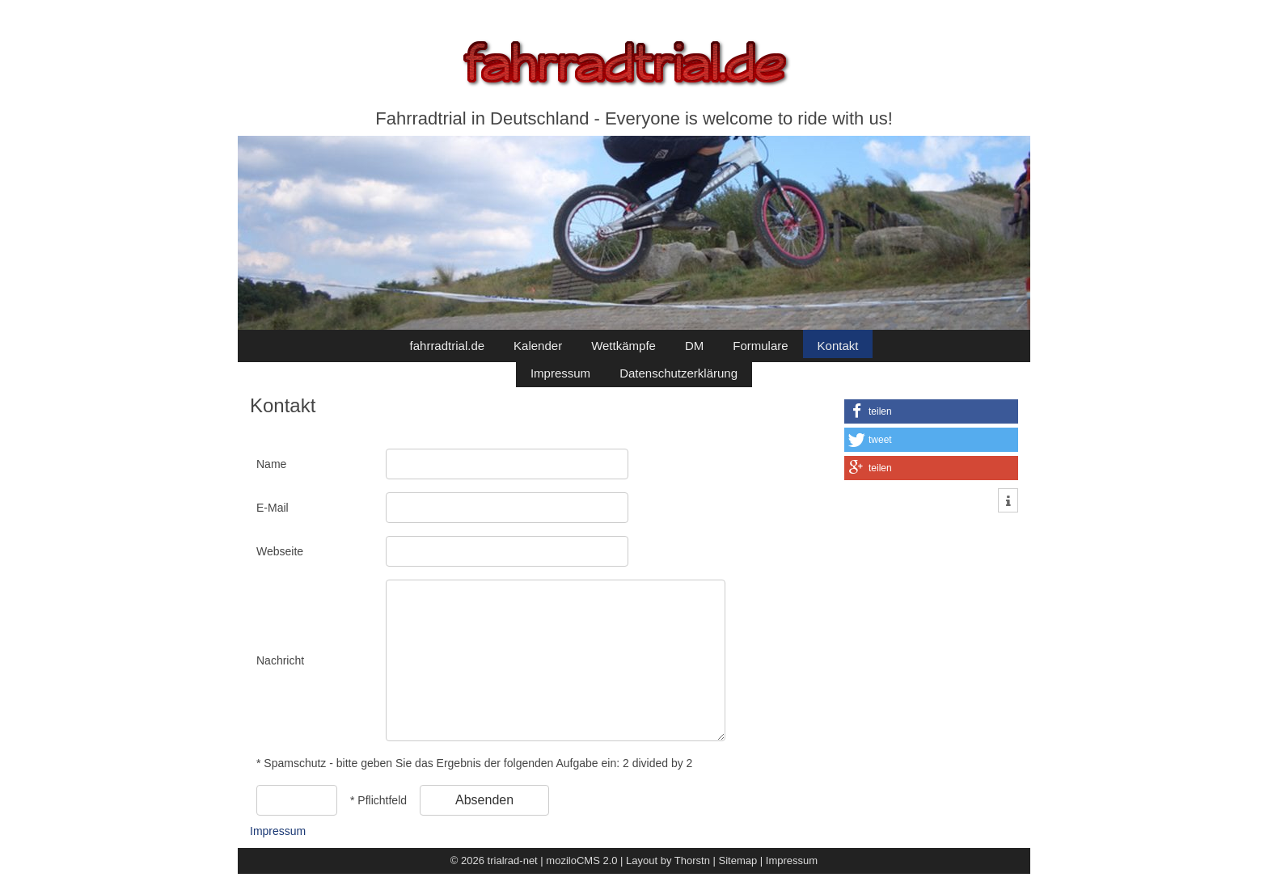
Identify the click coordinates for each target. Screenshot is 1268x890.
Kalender (538, 345)
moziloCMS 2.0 (581, 860)
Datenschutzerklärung (678, 373)
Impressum (560, 373)
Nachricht (280, 660)
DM (694, 345)
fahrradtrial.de (447, 345)
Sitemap (738, 860)
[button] (931, 411)
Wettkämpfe (623, 345)
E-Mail (272, 507)
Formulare (760, 345)
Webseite (279, 551)
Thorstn (692, 860)
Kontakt (838, 345)
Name (271, 464)
